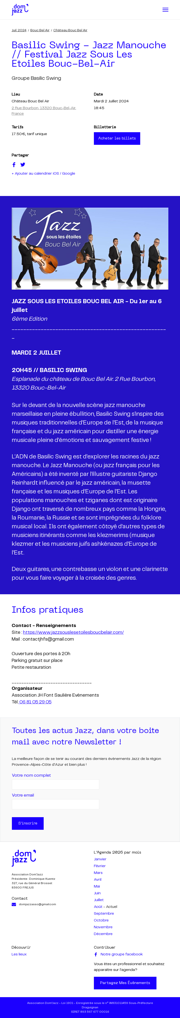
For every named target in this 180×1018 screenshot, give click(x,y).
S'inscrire (27, 823)
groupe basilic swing (36, 78)
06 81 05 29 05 (34, 702)
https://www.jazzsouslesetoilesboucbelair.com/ (73, 632)
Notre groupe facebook (118, 954)
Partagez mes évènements (125, 983)
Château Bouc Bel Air (70, 30)
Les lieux (19, 954)
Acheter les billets (117, 138)
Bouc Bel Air (39, 30)
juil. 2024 (19, 30)
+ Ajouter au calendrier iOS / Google (43, 173)
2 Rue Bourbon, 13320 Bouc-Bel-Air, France (44, 111)
